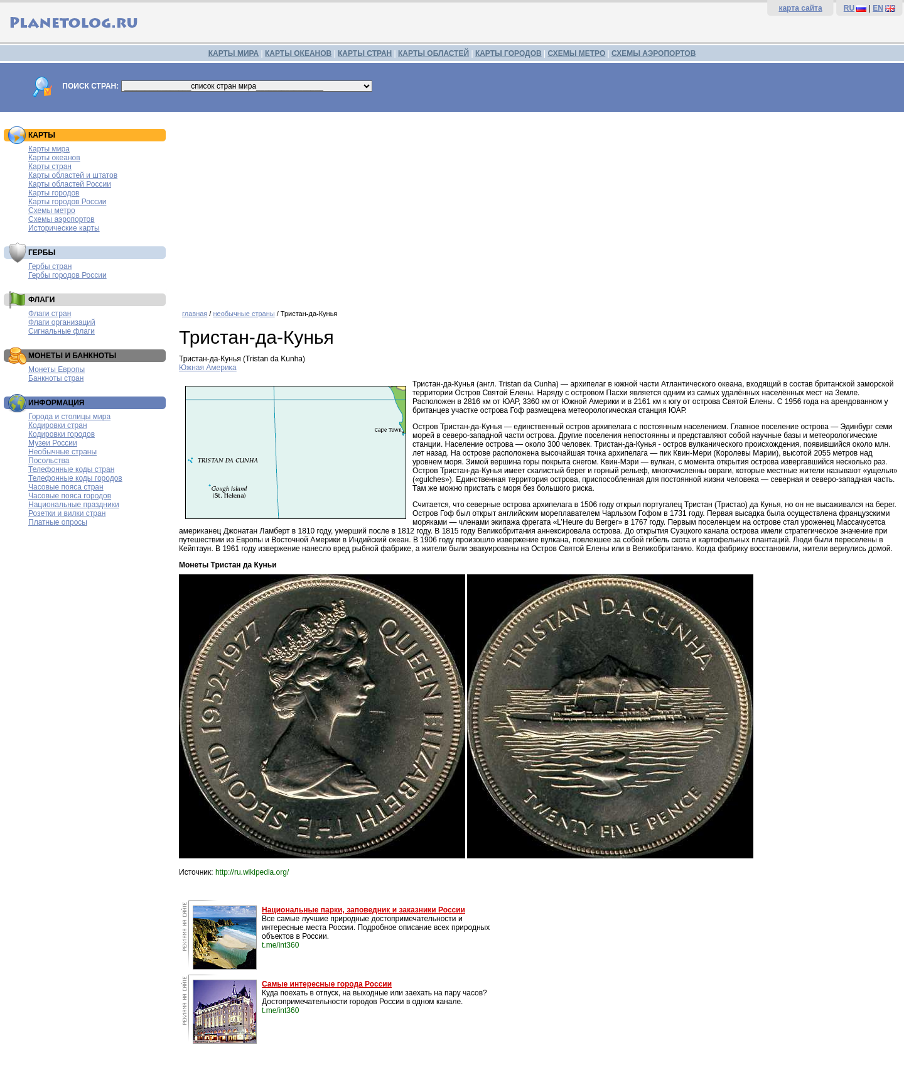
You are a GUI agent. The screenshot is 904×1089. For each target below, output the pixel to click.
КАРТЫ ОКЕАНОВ (298, 53)
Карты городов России (67, 201)
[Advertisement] (538, 206)
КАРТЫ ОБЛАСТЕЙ (433, 53)
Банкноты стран (55, 378)
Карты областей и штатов (72, 175)
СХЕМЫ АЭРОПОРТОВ (653, 53)
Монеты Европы (56, 369)
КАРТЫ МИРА (233, 53)
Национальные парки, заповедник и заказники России (363, 910)
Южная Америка (208, 367)
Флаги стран (49, 313)
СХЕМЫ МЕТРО (576, 53)
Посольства (49, 460)
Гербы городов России (67, 275)
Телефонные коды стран (71, 469)
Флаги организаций (61, 322)
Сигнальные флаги (61, 331)
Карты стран (50, 166)
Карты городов (53, 193)
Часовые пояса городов (69, 495)
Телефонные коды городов (75, 478)
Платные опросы (57, 522)
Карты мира (49, 149)
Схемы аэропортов (61, 219)
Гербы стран (50, 266)
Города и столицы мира (69, 416)
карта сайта (800, 8)
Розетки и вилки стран (66, 513)
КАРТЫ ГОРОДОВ (508, 53)
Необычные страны (62, 451)
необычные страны (243, 313)
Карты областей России (69, 184)
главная (194, 313)
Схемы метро (51, 210)
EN (878, 8)
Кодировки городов (61, 434)
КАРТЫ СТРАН (365, 53)
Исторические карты (64, 228)
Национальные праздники (73, 504)
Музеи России (52, 443)
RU (849, 8)
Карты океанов (54, 157)
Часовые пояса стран (66, 487)
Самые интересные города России (327, 984)
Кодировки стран (57, 425)
